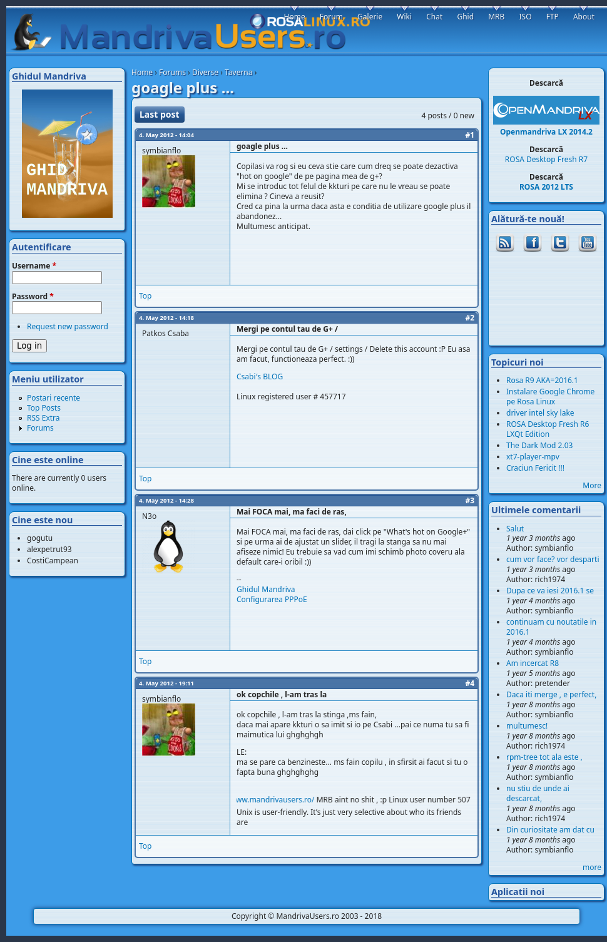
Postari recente (53, 397)
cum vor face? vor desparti (552, 559)
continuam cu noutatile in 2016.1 (551, 627)
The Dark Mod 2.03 (539, 445)
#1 (469, 135)
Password (33, 297)
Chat (434, 16)
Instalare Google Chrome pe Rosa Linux (550, 396)
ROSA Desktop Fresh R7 (546, 159)
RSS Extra (43, 417)
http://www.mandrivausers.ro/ (269, 799)
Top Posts (44, 407)
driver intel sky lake (540, 412)
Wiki (404, 16)
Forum (331, 16)
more (592, 867)
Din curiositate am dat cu (550, 829)
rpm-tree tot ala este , (544, 757)
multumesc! (527, 725)
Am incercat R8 (532, 663)
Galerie (369, 16)
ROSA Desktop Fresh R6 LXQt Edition (547, 429)
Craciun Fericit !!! (535, 468)
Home (142, 72)
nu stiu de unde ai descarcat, (537, 793)
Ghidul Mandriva (266, 589)
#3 (469, 500)
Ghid (465, 16)
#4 (469, 683)
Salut (515, 528)
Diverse (205, 72)
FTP (552, 16)
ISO (525, 16)
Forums (172, 72)
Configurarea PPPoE (272, 599)
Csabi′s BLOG (260, 376)
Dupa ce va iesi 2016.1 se (550, 590)
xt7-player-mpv (532, 456)
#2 (469, 317)
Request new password (67, 326)
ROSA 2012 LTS (546, 187)
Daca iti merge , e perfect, (551, 694)
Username (34, 266)
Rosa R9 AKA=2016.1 (542, 380)
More (592, 485)
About (583, 16)
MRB (496, 16)
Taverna (238, 72)
